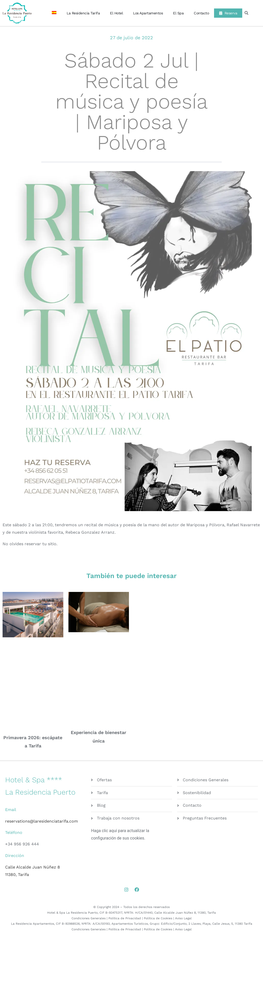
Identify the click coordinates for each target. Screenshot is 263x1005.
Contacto (201, 13)
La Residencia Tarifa (83, 13)
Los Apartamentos (148, 13)
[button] (246, 13)
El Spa (178, 13)
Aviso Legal (183, 918)
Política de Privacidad (124, 918)
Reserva (228, 13)
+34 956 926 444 (22, 844)
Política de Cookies (158, 918)
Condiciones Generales (89, 918)
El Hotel (116, 13)
